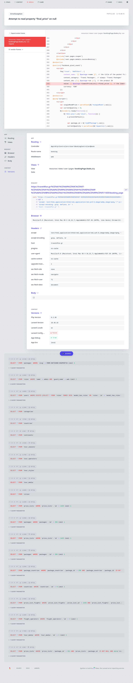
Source (18, 668)
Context (7, 168)
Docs (28, 668)
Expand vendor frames (17, 33)
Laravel (37, 668)
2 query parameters (17, 384)
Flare (96, 668)
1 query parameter (17, 368)
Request (7, 149)
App (5, 134)
